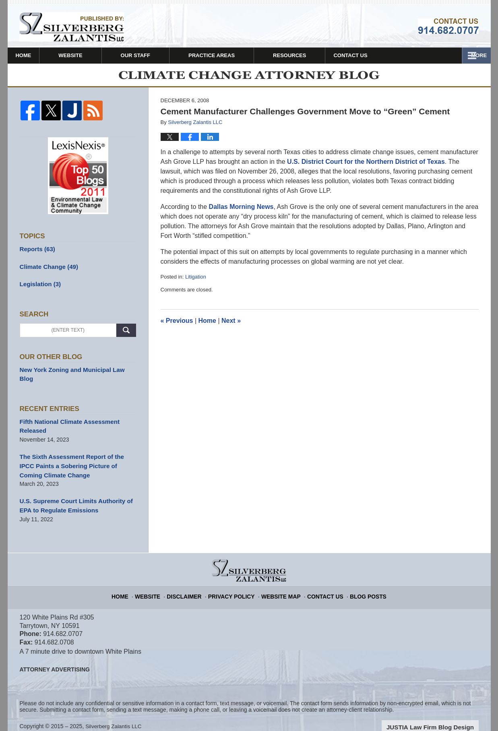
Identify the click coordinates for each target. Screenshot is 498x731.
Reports (36, 253)
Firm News (309, 55)
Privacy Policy (235, 580)
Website (92, 55)
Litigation (195, 281)
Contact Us (451, 55)
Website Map (280, 580)
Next (231, 325)
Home (34, 55)
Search (126, 332)
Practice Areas (233, 55)
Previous (177, 325)
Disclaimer (192, 580)
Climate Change (47, 270)
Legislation (39, 287)
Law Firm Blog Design (440, 714)
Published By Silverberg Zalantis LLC (448, 26)
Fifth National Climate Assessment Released (66, 418)
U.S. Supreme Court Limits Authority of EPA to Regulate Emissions (72, 494)
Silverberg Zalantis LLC (114, 713)
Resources (379, 55)
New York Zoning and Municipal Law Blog (75, 371)
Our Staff (157, 55)
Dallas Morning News (240, 211)
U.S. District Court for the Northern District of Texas (366, 166)
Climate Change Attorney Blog (71, 26)
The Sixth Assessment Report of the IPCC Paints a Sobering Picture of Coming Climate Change (75, 456)
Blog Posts (360, 580)
